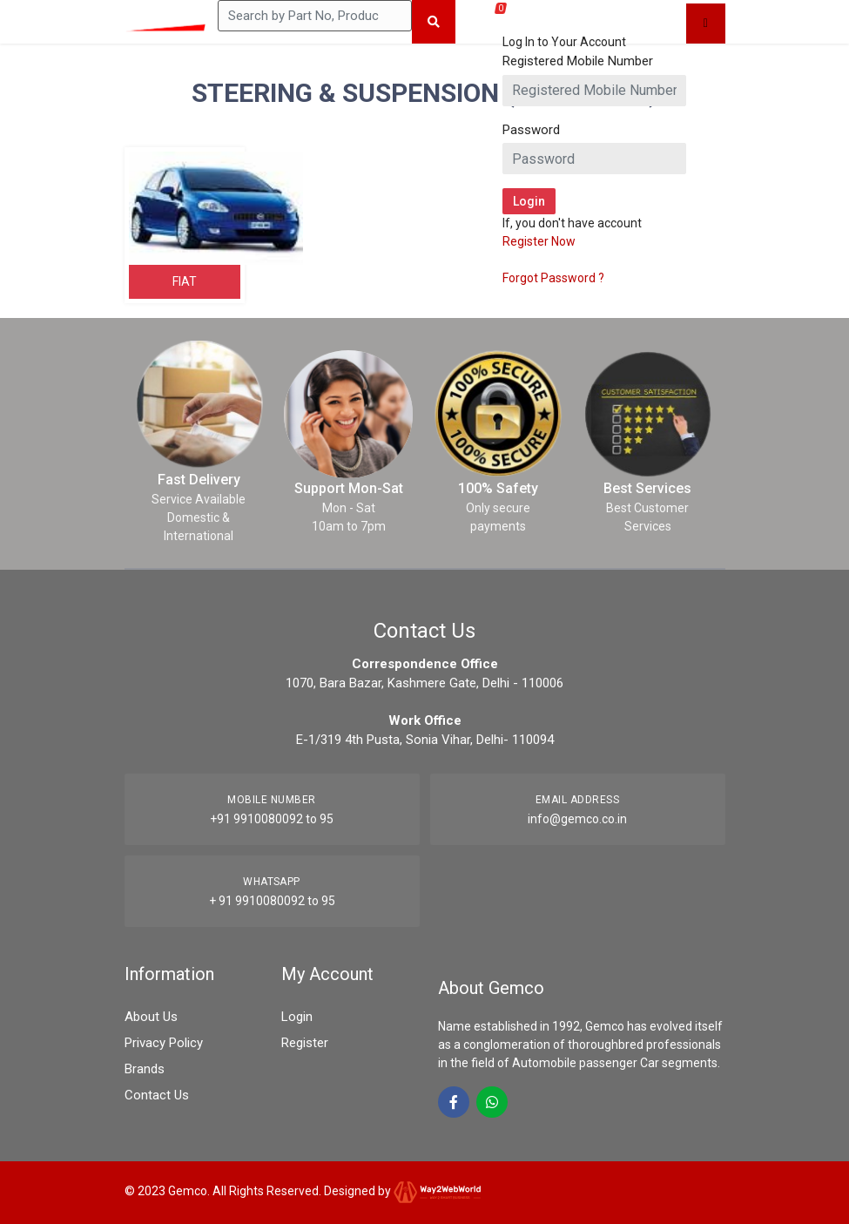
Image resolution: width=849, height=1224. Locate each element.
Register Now (539, 241)
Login (297, 1017)
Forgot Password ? (553, 278)
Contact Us (157, 1095)
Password (531, 130)
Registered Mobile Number (577, 61)
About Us (151, 1017)
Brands (145, 1069)
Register (304, 1043)
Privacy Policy (164, 1043)
